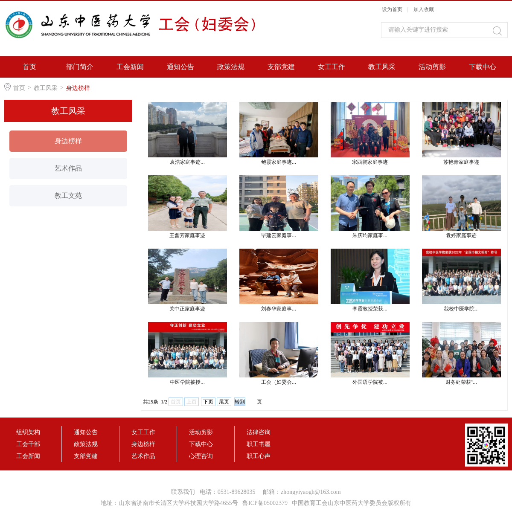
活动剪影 (432, 66)
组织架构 (28, 432)
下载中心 (482, 66)
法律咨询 (259, 432)
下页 (208, 402)
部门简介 (79, 66)
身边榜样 (78, 87)
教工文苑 (68, 195)
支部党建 (281, 66)
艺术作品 (68, 168)
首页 (29, 66)
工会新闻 (130, 66)
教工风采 (382, 66)
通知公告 (180, 66)
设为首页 (392, 9)
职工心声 (259, 455)
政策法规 (230, 66)
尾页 (224, 402)
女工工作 (331, 66)
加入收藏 (423, 9)
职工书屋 (259, 444)
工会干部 (28, 444)
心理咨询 (201, 455)
